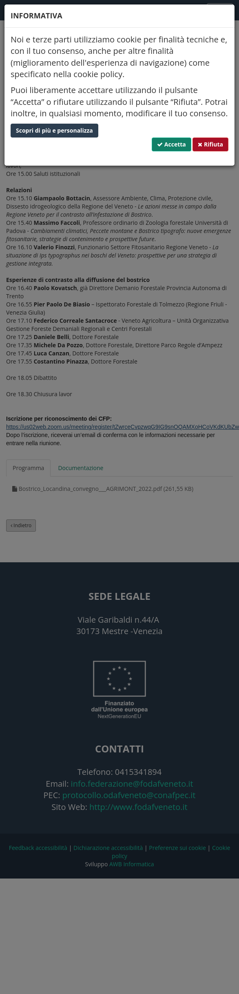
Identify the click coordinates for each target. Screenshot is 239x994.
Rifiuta (210, 144)
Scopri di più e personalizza (54, 130)
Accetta (171, 144)
